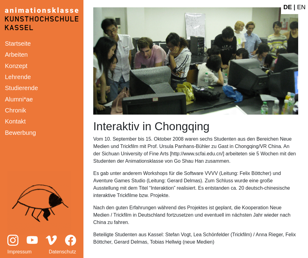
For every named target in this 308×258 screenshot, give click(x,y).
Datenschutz (62, 251)
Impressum (19, 251)
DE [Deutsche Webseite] (287, 7)
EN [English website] (301, 7)
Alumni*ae (19, 99)
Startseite (18, 43)
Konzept (16, 66)
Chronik (15, 110)
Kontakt (15, 121)
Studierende (21, 88)
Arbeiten (16, 54)
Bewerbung (20, 132)
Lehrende (18, 77)
